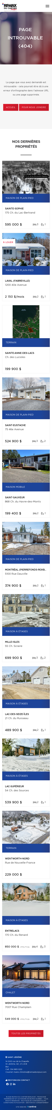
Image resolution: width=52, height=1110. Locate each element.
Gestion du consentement (37, 1102)
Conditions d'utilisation (13, 1102)
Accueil (11, 107)
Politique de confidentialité (33, 1100)
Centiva (31, 1107)
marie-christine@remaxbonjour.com (30, 1072)
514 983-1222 (16, 1069)
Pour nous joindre (34, 107)
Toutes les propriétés (26, 1034)
